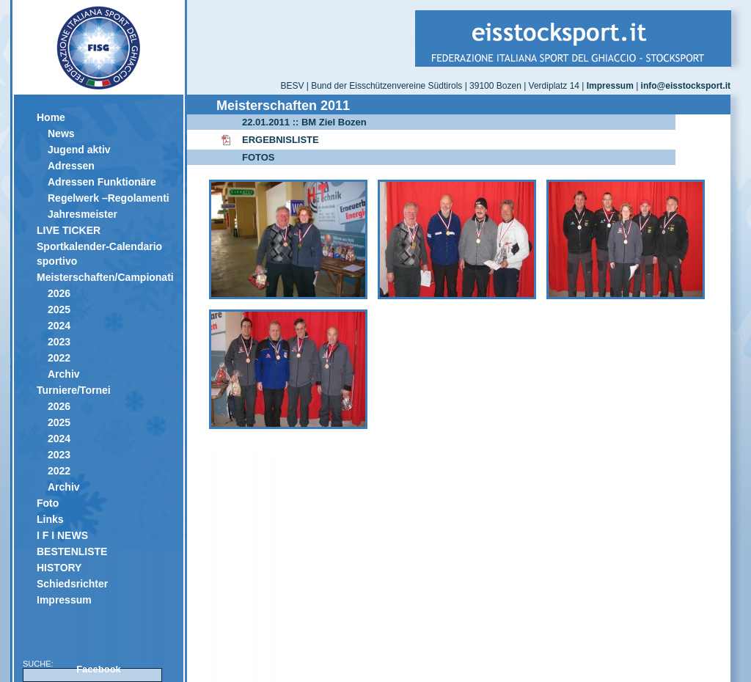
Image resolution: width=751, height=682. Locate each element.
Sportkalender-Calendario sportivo (99, 254)
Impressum (64, 600)
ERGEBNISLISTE (280, 139)
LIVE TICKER (68, 230)
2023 (59, 342)
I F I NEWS (62, 535)
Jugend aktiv (79, 149)
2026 (59, 293)
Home (51, 117)
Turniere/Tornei (74, 390)
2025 (59, 309)
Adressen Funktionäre (102, 182)
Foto (48, 503)
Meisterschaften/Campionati (104, 277)
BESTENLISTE (72, 551)
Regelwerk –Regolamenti (108, 198)
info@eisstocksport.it (685, 86)
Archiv (64, 374)
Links (50, 519)
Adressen (71, 166)
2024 (59, 325)
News (61, 133)
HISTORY (59, 567)
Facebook (98, 669)
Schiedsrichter (72, 584)
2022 (59, 358)
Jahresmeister (82, 214)
